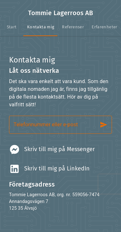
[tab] (11, 27)
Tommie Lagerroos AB (60, 13)
